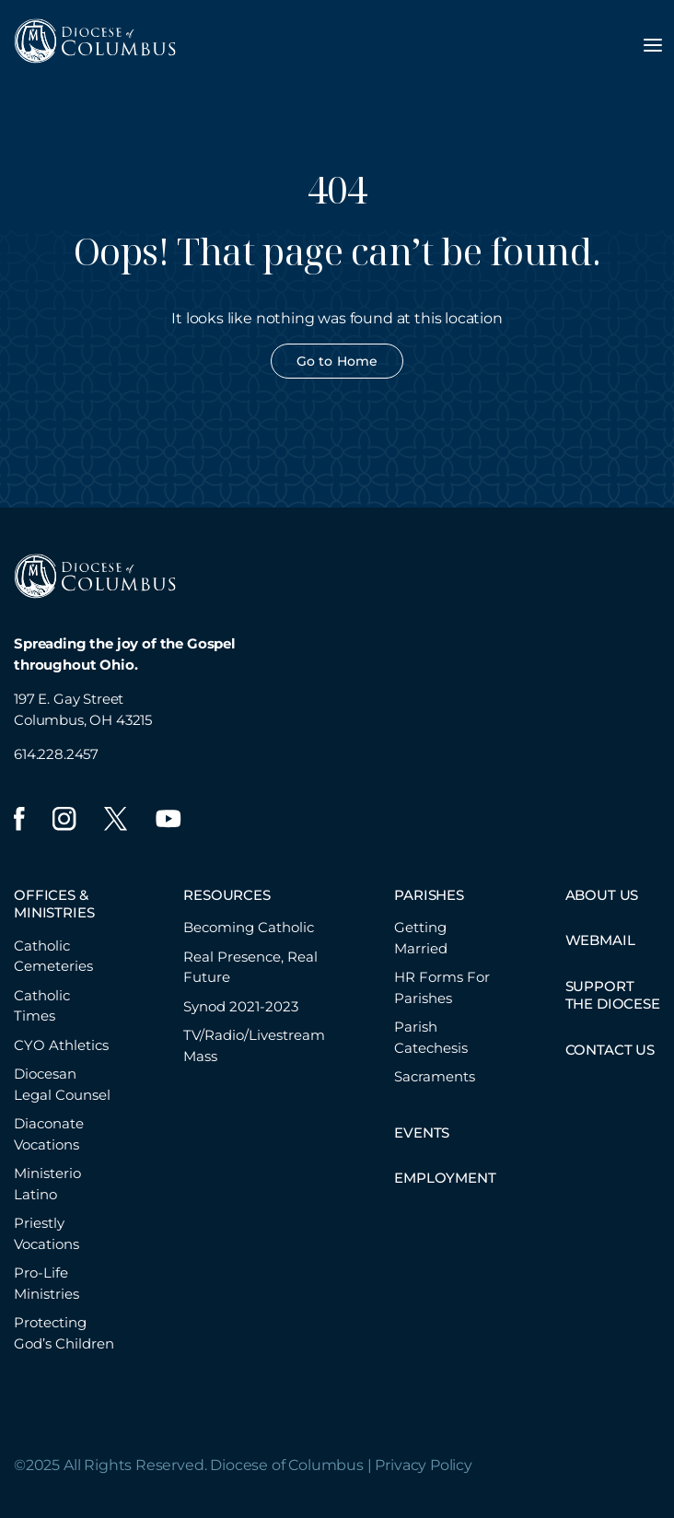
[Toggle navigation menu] (652, 45)
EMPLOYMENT (444, 1177)
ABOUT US (602, 895)
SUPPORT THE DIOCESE (612, 995)
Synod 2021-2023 (240, 1006)
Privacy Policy (423, 1465)
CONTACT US (610, 1049)
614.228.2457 (56, 754)
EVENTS (421, 1132)
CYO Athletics (61, 1045)
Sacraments (434, 1076)
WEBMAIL (600, 940)
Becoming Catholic (248, 927)
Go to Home (337, 361)
